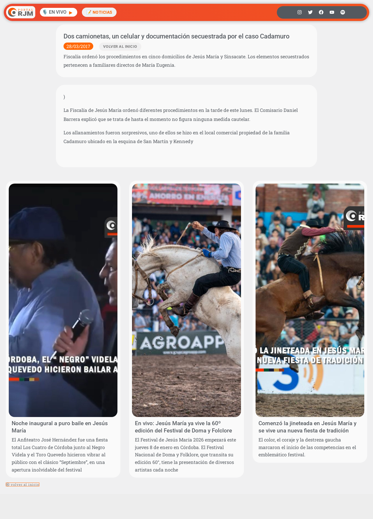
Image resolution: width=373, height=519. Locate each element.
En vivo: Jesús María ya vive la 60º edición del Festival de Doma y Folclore (183, 427)
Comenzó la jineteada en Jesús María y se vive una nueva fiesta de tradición (307, 427)
